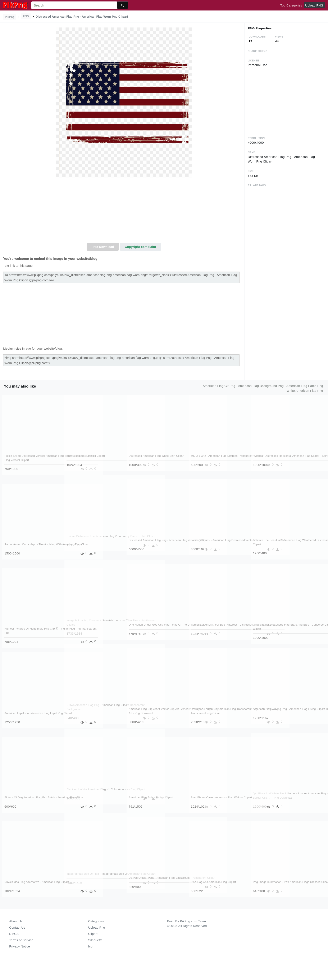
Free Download (102, 247)
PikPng (10, 16)
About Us (16, 921)
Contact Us (17, 927)
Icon (91, 946)
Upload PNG (314, 5)
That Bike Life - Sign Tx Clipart (86, 455)
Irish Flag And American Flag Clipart (213, 882)
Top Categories (291, 5)
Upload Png (96, 927)
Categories (96, 921)
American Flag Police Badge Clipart (151, 797)
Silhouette (95, 940)
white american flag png (305, 390)
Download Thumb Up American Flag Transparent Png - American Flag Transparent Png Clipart (213, 713)
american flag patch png (304, 386)
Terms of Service (21, 940)
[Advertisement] (124, 211)
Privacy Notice (19, 946)
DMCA (14, 934)
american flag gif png (219, 386)
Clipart (93, 934)
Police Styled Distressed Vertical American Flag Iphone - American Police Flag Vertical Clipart (32, 460)
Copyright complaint (140, 247)
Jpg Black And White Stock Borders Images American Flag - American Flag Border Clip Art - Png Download (277, 797)
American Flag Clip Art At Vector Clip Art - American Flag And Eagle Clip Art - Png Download (155, 713)
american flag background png (261, 386)
